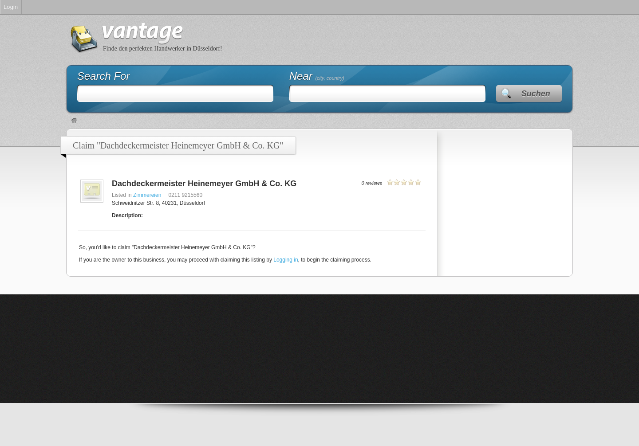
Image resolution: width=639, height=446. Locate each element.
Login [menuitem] (11, 7)
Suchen (535, 93)
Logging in (285, 260)
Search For (103, 76)
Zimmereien (147, 195)
